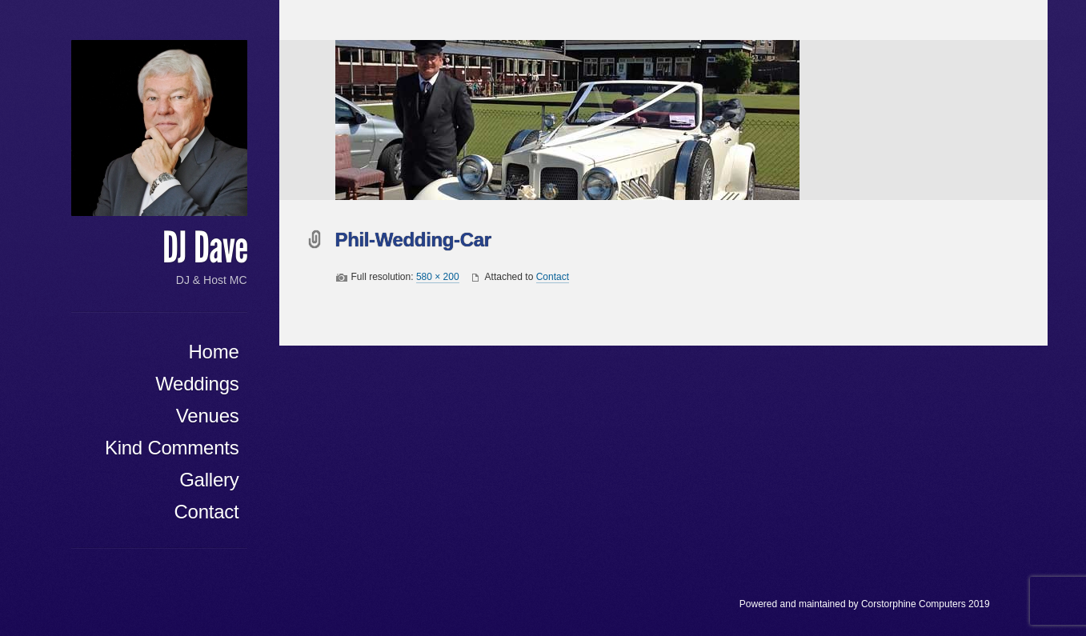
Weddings (196, 383)
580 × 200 (437, 276)
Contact (206, 511)
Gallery (208, 479)
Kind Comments (172, 447)
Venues (207, 415)
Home (213, 351)
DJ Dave (204, 248)
